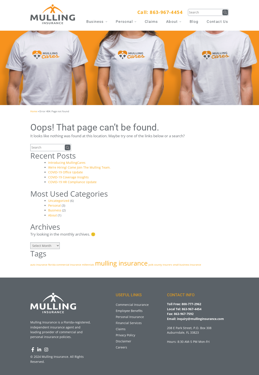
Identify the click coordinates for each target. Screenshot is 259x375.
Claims (151, 21)
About (173, 21)
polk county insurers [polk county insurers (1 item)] (160, 264)
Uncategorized (58, 201)
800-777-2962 (191, 304)
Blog (194, 21)
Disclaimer (123, 341)
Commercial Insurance (132, 305)
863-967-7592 (184, 314)
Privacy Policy (125, 335)
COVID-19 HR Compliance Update (72, 182)
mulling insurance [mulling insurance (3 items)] (121, 263)
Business (97, 21)
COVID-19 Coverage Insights (68, 177)
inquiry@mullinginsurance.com (200, 319)
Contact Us (217, 21)
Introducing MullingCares (66, 163)
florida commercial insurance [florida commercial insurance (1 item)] (64, 264)
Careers (121, 347)
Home (33, 111)
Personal (126, 21)
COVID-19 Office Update (65, 172)
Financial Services (129, 323)
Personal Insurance (130, 317)
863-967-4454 (166, 12)
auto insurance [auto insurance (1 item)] (38, 264)
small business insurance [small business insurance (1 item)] (187, 264)
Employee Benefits (129, 311)
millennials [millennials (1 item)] (88, 264)
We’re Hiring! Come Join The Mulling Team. (79, 167)
